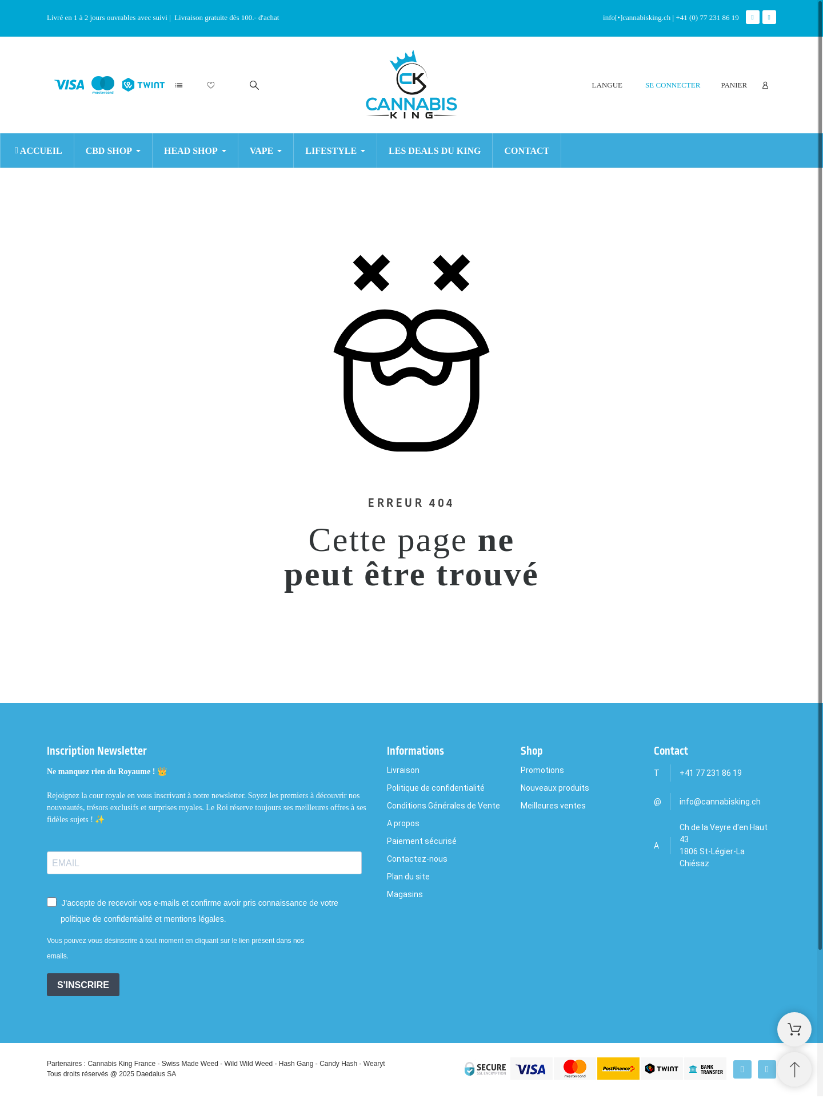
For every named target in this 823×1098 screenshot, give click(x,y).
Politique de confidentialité (436, 787)
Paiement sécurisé (422, 841)
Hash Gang (296, 1064)
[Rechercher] (254, 85)
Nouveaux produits (555, 787)
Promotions (542, 770)
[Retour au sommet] (794, 1069)
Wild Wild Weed (249, 1064)
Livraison (403, 770)
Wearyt (374, 1064)
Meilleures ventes (553, 805)
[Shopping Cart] (794, 1029)
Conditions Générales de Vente (443, 805)
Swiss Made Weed (190, 1064)
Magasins (405, 894)
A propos (403, 823)
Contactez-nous (417, 858)
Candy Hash (338, 1064)
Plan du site (408, 876)
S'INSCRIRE (83, 985)
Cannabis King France (121, 1064)
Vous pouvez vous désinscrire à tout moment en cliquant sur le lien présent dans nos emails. (175, 948)
